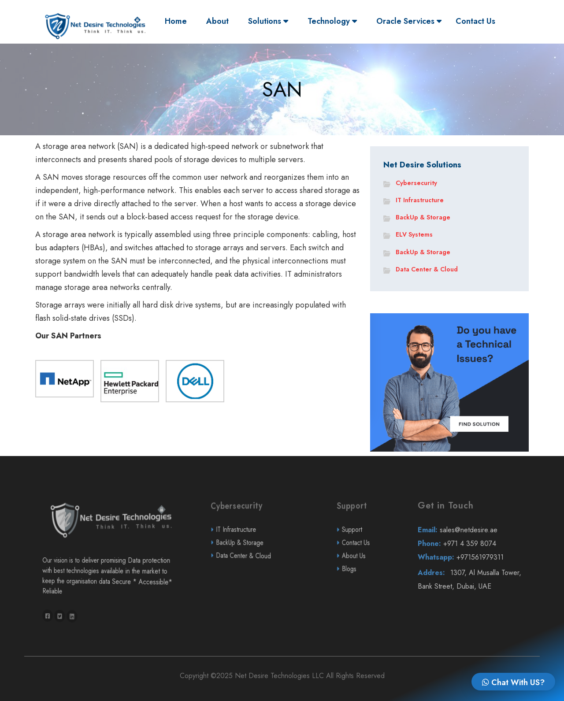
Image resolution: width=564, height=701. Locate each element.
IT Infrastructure (420, 200)
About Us (365, 579)
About (217, 21)
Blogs (365, 591)
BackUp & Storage (423, 217)
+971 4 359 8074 (473, 567)
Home (178, 21)
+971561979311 (473, 580)
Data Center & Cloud (427, 269)
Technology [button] (332, 21)
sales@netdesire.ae (473, 553)
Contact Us (475, 21)
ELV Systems (414, 234)
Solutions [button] (268, 21)
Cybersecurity (416, 182)
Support (365, 553)
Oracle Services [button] (409, 21)
